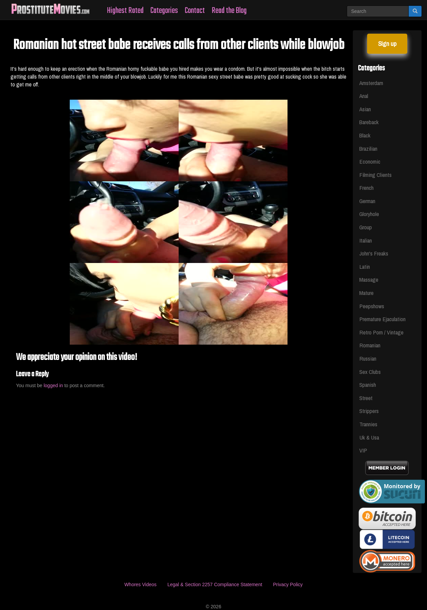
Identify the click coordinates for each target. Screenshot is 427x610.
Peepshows (371, 306)
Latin (364, 266)
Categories (164, 10)
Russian (367, 358)
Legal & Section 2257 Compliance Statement (214, 584)
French (366, 188)
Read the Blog (229, 10)
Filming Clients (375, 175)
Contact (195, 10)
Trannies (368, 424)
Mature (366, 293)
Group (365, 227)
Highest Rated (125, 10)
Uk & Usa (369, 437)
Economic (369, 161)
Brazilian (368, 148)
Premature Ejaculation (382, 319)
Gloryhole (369, 214)
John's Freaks (373, 253)
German (367, 201)
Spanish (367, 385)
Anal (363, 96)
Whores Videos (140, 584)
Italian (365, 240)
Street (366, 398)
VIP (363, 450)
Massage (368, 279)
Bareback (369, 122)
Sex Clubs (370, 372)
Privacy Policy (287, 584)
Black (365, 135)
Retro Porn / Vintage (381, 332)
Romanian (369, 345)
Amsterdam (371, 83)
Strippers (369, 411)
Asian (365, 109)
